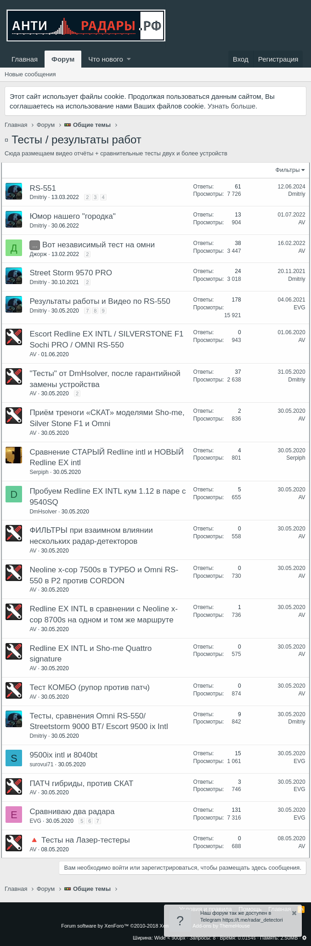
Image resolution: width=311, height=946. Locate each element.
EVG (296, 307)
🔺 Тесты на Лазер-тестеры (83, 840)
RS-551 (46, 188)
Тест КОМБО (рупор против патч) (93, 687)
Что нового (105, 59)
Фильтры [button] (284, 169)
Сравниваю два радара (75, 811)
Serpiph (42, 472)
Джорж (41, 254)
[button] (128, 59)
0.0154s (247, 937)
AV (298, 222)
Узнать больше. (232, 106)
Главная (24, 59)
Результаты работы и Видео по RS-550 (103, 301)
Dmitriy (41, 197)
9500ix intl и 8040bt (67, 755)
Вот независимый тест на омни (101, 244)
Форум (62, 59)
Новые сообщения (30, 74)
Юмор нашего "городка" (76, 216)
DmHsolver (46, 511)
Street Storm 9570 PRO (74, 272)
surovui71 (45, 764)
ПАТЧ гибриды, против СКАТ (84, 783)
